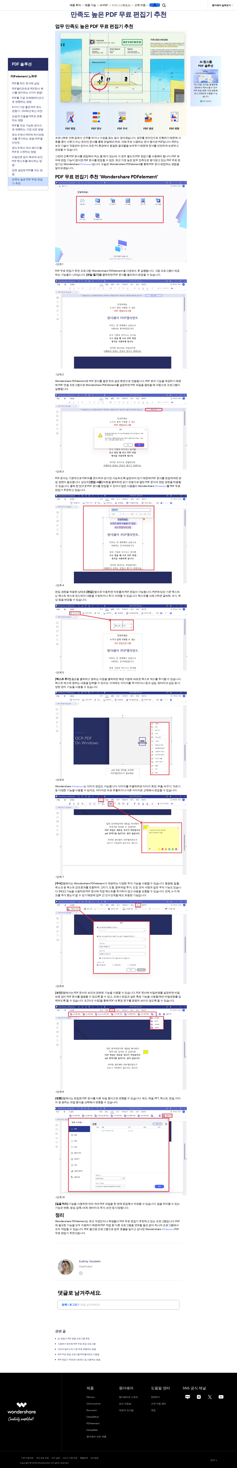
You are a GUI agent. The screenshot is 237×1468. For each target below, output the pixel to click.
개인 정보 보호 (47, 1457)
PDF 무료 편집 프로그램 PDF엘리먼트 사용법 (83, 1354)
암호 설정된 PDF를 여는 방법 (27, 172)
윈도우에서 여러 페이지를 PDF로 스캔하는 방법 (27, 150)
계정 (163, 1410)
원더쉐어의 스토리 (133, 1397)
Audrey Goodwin (92, 1261)
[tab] (28, 77)
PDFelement (87, 164)
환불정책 (106, 1457)
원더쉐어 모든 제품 (96, 1436)
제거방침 (123, 1457)
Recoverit (92, 1410)
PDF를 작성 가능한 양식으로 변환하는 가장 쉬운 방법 (27, 127)
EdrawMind (93, 1417)
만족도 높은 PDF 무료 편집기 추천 (27, 181)
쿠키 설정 (66, 1457)
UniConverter (94, 1403)
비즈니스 (122, 5)
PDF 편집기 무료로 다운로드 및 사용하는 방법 (84, 1359)
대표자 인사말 (131, 1410)
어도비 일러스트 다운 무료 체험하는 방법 (81, 1349)
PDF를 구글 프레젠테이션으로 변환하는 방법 (28, 100)
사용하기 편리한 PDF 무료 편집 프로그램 (81, 1344)
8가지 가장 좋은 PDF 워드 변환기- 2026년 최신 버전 (27, 109)
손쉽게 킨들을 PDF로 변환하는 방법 (27, 118)
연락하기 (165, 1397)
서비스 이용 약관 (86, 1457)
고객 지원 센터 (168, 1403)
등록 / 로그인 (69, 1305)
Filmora (90, 1397)
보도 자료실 (130, 1403)
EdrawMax (92, 1430)
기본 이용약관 (26, 1457)
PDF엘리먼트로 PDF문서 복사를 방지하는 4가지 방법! (27, 90)
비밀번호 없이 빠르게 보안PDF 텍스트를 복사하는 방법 (27, 161)
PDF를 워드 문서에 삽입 (25, 83)
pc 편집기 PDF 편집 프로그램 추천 (77, 1338)
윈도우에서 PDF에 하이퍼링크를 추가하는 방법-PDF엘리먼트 (28, 138)
